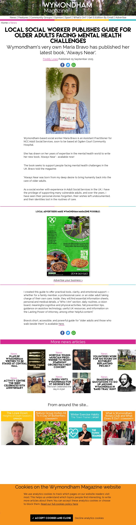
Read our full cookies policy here (59, 504)
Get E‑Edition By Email (100, 17)
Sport (68, 17)
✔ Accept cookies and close (51, 518)
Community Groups (41, 17)
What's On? (79, 17)
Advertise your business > (68, 280)
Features (23, 17)
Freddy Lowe (50, 59)
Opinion (58, 17)
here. (61, 323)
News (13, 17)
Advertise (120, 17)
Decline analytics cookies (89, 518)
